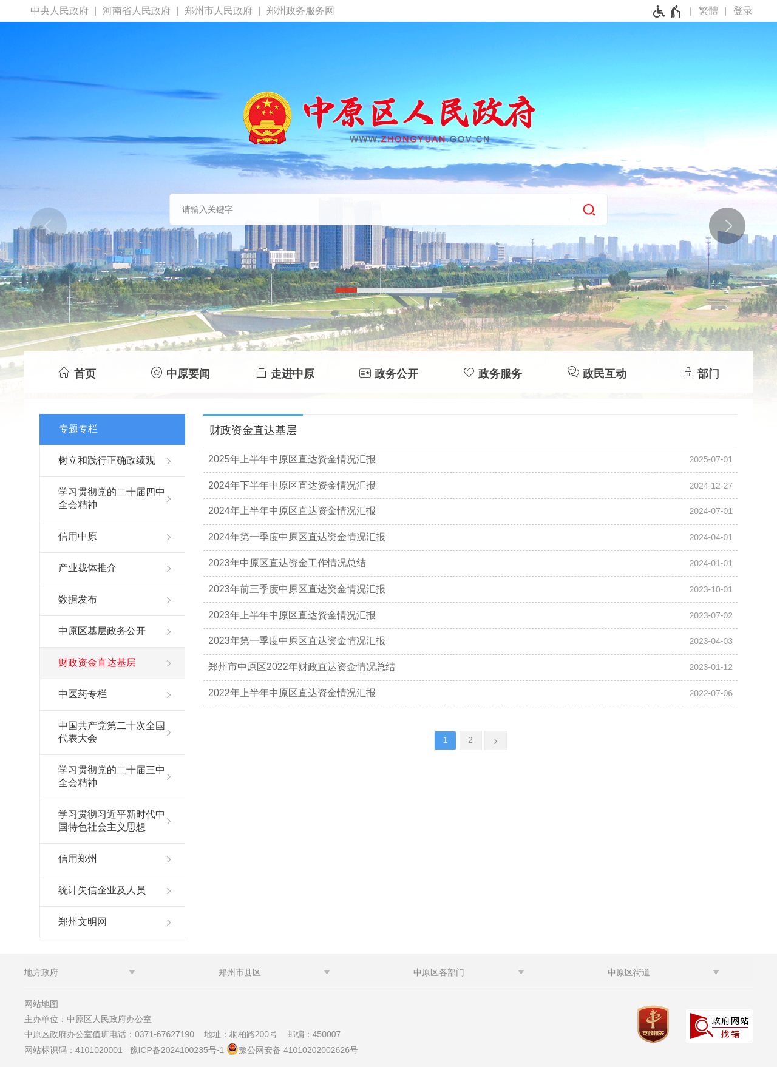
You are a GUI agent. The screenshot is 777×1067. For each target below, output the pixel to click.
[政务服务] (493, 372)
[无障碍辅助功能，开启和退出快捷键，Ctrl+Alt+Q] (667, 11)
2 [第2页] (470, 740)
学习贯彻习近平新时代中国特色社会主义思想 (111, 820)
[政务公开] (388, 372)
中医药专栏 (82, 694)
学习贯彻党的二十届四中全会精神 (111, 498)
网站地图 (41, 1004)
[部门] (701, 372)
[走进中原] (284, 372)
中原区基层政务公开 (102, 631)
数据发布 (77, 599)
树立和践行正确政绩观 (106, 460)
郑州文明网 (82, 921)
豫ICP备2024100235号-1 (177, 1050)
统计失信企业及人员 (102, 890)
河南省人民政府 (137, 10)
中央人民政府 (59, 10)
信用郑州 (77, 858)
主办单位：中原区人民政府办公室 (91, 1019)
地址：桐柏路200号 (244, 1034)
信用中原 (77, 536)
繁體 (708, 10)
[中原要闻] (180, 372)
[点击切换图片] (727, 225)
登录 (743, 10)
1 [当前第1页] (445, 740)
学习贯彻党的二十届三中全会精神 (111, 776)
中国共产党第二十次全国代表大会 (111, 732)
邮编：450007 (314, 1034)
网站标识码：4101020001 (75, 1050)
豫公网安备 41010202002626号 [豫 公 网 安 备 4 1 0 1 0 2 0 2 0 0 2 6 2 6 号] (292, 1049)
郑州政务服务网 (300, 10)
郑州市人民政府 (219, 10)
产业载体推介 (87, 568)
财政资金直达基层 (97, 662)
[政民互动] (596, 372)
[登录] (743, 11)
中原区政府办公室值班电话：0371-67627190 (113, 1034)
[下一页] (495, 740)
